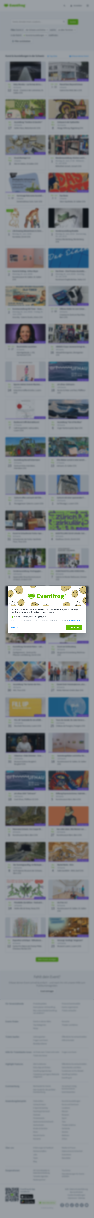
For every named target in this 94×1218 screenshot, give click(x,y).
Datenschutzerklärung (75, 620)
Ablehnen (15, 627)
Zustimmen (74, 627)
